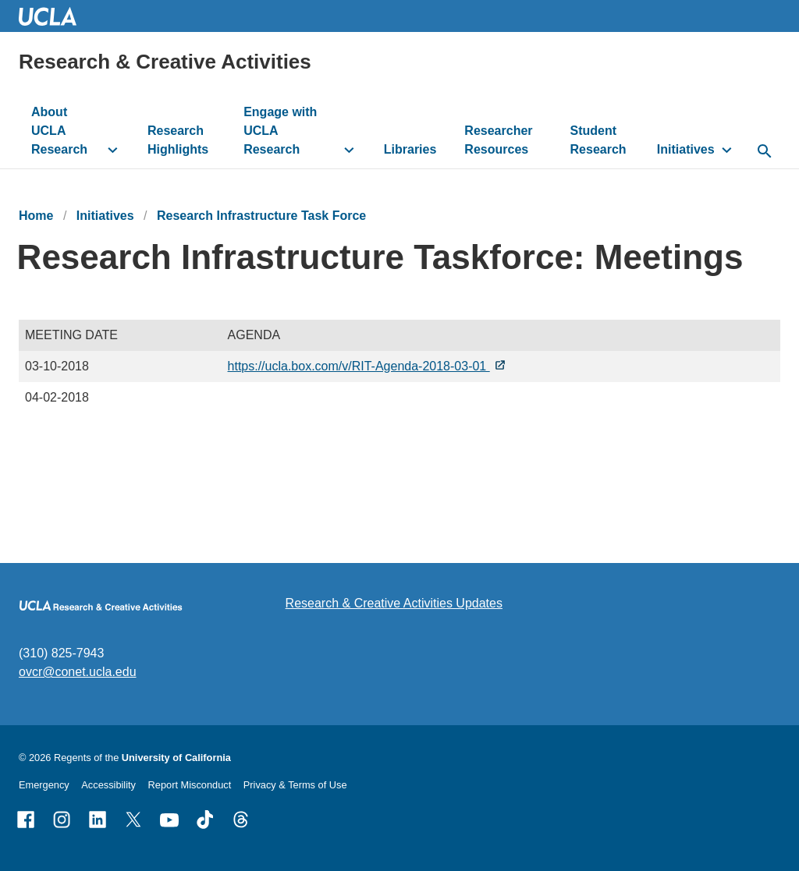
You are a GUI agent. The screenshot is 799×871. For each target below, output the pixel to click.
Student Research (598, 140)
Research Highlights (177, 140)
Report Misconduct (190, 785)
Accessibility (108, 785)
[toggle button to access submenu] (112, 150)
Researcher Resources (498, 140)
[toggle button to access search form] (764, 152)
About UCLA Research (59, 130)
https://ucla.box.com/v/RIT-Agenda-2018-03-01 (359, 366)
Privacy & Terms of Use (295, 785)
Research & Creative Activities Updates (394, 603)
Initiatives (686, 149)
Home (36, 215)
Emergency (44, 785)
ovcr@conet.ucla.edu (78, 671)
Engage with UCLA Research (280, 130)
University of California (176, 757)
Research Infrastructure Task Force (261, 215)
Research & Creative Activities (165, 61)
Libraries (410, 149)
